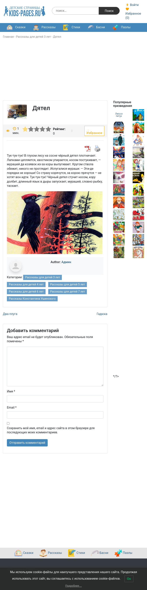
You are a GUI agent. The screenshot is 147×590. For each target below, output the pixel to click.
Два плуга (10, 314)
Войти (132, 5)
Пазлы (122, 27)
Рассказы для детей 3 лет (33, 36)
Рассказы (44, 27)
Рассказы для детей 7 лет (67, 291)
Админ (66, 262)
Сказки (16, 27)
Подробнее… (73, 585)
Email (11, 407)
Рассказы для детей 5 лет (67, 284)
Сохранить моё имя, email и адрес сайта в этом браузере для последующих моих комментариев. (51, 430)
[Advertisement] (73, 73)
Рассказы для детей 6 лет (26, 291)
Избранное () (133, 13)
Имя (11, 391)
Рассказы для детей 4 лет (26, 284)
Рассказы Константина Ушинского (32, 298)
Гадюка (102, 314)
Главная (8, 36)
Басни (96, 27)
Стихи (71, 27)
